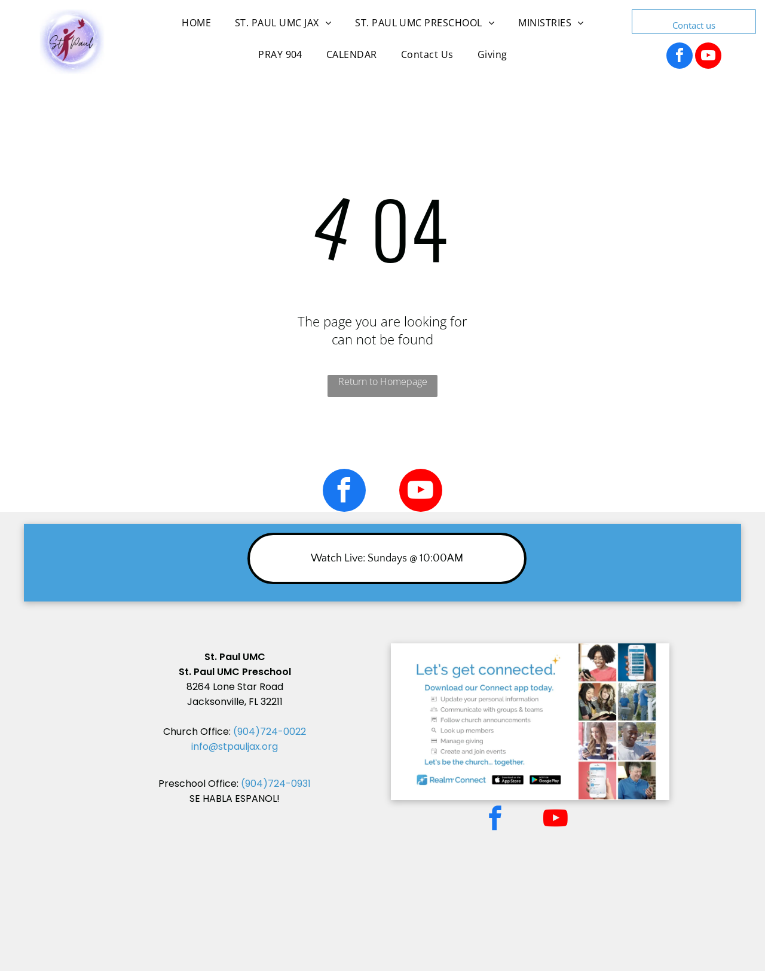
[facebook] (679, 57)
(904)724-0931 (276, 783)
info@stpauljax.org (234, 746)
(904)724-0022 (269, 731)
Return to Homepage (382, 381)
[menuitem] (196, 28)
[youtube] (708, 57)
